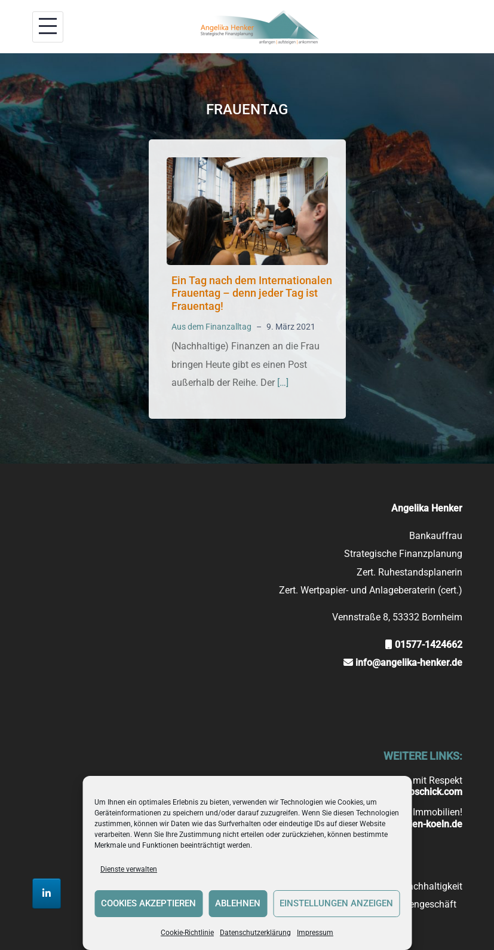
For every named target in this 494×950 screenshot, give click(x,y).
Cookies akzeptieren (148, 903)
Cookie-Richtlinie (187, 932)
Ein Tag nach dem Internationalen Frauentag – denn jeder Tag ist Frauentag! (251, 293)
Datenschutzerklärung (255, 932)
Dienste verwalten (128, 869)
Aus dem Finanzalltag (211, 326)
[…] (283, 382)
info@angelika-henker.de (408, 662)
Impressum (315, 932)
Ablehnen (237, 903)
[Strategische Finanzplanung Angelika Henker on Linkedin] (46, 893)
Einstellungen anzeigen (336, 903)
